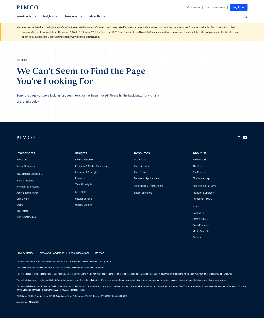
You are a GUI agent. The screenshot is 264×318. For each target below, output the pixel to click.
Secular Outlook (83, 198)
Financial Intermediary (215, 7)
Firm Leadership (201, 178)
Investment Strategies (86, 172)
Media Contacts (201, 231)
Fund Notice (140, 172)
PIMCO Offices (200, 219)
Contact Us (198, 213)
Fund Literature (142, 166)
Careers (197, 237)
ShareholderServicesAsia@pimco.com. (79, 36)
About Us (197, 166)
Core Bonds (22, 198)
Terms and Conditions (51, 253)
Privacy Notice (25, 253)
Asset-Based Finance (27, 192)
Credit (19, 204)
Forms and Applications (146, 178)
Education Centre (143, 192)
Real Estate (22, 211)
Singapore (193, 7)
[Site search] (245, 19)
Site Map (99, 253)
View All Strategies (26, 217)
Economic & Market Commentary (92, 166)
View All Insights (83, 184)
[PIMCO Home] (27, 7)
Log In (238, 7)
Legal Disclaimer (79, 253)
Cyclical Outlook (83, 204)
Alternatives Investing (27, 186)
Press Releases (200, 225)
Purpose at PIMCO (202, 198)
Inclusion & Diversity (203, 192)
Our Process (199, 172)
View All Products (25, 166)
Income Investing (25, 180)
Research (80, 178)
